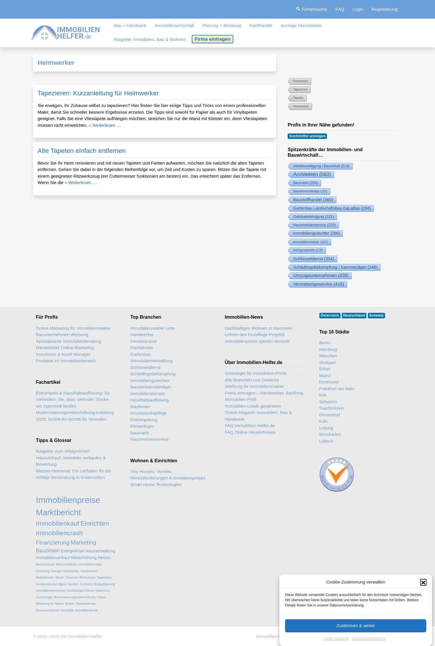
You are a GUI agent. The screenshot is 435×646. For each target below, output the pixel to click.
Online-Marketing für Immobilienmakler (73, 328)
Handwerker (142, 334)
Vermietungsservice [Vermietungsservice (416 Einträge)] (318, 283)
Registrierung (385, 9)
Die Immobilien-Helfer (81, 636)
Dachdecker (142, 347)
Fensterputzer (143, 341)
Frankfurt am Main (337, 388)
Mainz (325, 375)
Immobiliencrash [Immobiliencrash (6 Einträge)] (59, 533)
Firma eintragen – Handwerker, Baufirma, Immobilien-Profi (265, 396)
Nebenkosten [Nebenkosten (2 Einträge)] (45, 577)
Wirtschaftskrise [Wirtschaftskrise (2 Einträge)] (67, 564)
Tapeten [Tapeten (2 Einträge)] (298, 97)
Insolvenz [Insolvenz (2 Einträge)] (86, 584)
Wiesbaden (330, 434)
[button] (423, 589)
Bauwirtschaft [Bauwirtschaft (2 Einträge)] (45, 564)
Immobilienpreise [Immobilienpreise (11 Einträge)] (68, 500)
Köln (323, 421)
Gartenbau (140, 354)
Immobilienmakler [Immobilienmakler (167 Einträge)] (310, 242)
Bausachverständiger (150, 386)
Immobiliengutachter (150, 380)
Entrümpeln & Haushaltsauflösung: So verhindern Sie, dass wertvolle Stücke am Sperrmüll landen (73, 399)
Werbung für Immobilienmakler (254, 386)
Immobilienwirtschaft (174, 25)
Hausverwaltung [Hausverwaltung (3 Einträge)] (100, 551)
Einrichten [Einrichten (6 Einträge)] (94, 523)
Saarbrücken (331, 408)
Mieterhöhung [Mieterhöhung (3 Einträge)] (83, 557)
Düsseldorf (329, 414)
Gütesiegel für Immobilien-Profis (256, 373)
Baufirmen (140, 406)
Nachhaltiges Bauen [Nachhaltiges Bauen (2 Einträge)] (80, 590)
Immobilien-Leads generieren (253, 406)
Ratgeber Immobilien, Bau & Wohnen (150, 39)
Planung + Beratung (222, 25)
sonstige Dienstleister (301, 25)
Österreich (330, 315)
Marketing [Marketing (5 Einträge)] (83, 542)
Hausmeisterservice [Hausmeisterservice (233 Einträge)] (314, 225)
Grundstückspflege (148, 413)
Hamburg (328, 349)
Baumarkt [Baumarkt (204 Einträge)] (305, 183)
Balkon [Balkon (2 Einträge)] (70, 603)
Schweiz (376, 315)
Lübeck (326, 440)
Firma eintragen (213, 39)
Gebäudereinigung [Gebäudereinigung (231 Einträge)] (313, 216)
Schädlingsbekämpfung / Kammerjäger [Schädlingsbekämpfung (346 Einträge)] (335, 267)
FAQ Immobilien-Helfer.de (250, 425)
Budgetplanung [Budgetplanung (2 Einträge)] (104, 584)
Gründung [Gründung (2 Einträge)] (43, 571)
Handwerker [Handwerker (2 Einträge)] (88, 571)
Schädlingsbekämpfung (153, 373)
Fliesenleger (142, 426)
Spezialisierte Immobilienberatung (68, 341)
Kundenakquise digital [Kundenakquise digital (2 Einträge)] (51, 584)
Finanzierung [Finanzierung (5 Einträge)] (53, 542)
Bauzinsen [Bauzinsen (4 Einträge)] (48, 551)
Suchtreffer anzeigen (307, 136)
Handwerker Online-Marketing (65, 347)
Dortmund (329, 381)
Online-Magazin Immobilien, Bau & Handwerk (258, 416)
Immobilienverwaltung (151, 360)
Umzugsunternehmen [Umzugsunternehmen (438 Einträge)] (321, 275)
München (328, 355)
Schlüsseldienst (145, 367)
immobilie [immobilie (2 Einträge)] (67, 610)
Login (357, 9)
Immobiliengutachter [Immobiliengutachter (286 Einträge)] (316, 233)
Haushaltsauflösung (149, 399)
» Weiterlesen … (105, 125)
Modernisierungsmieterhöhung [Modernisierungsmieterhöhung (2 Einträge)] (75, 597)
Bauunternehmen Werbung (62, 334)
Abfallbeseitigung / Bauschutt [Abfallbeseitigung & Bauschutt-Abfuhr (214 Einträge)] (321, 166)
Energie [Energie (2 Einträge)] (56, 571)
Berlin (324, 342)
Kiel (323, 394)
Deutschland (354, 315)
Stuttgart (327, 362)
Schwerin (328, 401)
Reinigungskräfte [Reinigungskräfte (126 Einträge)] (308, 250)
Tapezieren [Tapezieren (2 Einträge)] (300, 89)
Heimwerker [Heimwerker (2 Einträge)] (301, 106)
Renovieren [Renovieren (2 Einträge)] (300, 81)
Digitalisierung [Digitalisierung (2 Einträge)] (86, 603)
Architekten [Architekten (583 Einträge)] (312, 174)
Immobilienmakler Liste (152, 328)
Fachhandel (260, 25)
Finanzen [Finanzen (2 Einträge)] (71, 577)
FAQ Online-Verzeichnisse (250, 432)
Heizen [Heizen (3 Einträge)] (104, 557)
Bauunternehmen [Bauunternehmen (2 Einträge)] (48, 610)
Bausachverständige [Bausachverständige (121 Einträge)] (310, 191)
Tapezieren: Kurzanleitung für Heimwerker (98, 93)
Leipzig (326, 427)
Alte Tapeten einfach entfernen (82, 150)
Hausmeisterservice (149, 439)
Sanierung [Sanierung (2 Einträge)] (103, 590)
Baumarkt (139, 432)
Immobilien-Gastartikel (277, 636)
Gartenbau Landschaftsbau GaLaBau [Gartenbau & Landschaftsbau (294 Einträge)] (332, 208)
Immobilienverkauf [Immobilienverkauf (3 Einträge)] (53, 557)
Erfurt (324, 368)
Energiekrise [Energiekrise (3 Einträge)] (72, 551)
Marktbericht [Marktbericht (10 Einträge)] (58, 512)
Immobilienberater (147, 393)
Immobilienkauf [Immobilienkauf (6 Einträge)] (57, 523)
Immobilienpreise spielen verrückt (257, 341)
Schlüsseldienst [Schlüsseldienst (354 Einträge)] (313, 258)
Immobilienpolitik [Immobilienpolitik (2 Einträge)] (90, 564)
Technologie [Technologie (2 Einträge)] (44, 597)
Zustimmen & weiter (355, 631)
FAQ (340, 9)
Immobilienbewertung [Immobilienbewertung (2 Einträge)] (50, 590)
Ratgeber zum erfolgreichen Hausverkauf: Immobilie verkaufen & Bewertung (71, 458)
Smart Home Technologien (156, 484)
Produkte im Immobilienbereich (66, 360)
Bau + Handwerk (130, 25)
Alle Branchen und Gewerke (252, 379)
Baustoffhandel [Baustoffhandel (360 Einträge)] (313, 199)
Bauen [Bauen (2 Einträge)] (59, 577)
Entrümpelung (143, 419)
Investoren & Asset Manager (63, 354)
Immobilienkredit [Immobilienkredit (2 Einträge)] (86, 610)
